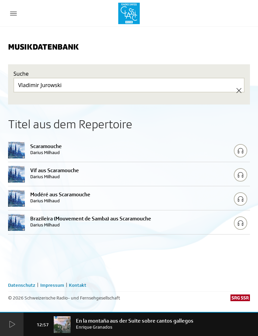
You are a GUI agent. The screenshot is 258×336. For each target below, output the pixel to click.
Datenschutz (21, 285)
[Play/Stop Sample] (240, 151)
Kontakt (77, 285)
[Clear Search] (239, 90)
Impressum (52, 285)
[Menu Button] (13, 13)
